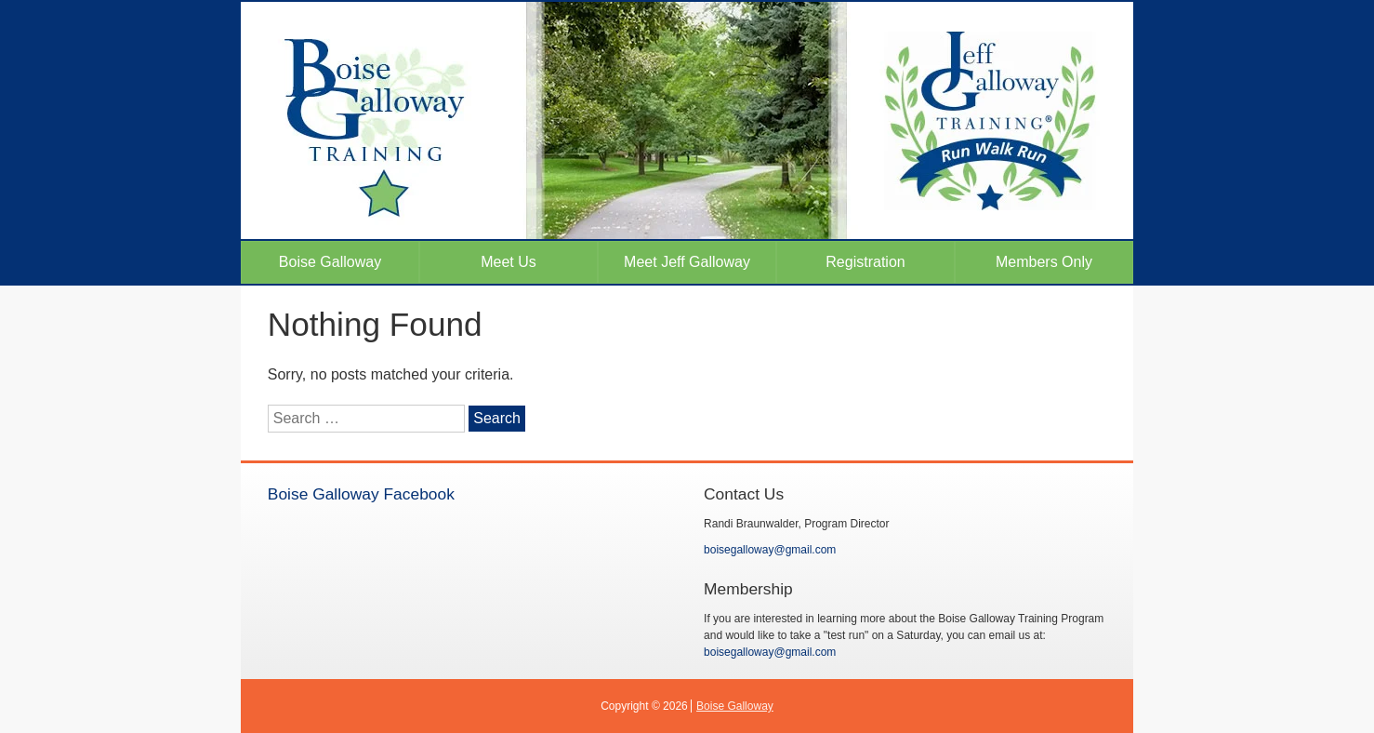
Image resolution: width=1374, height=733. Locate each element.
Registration (865, 262)
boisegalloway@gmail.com (770, 549)
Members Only (1044, 262)
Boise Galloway (330, 262)
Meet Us (508, 262)
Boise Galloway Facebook (361, 494)
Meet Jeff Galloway (687, 262)
